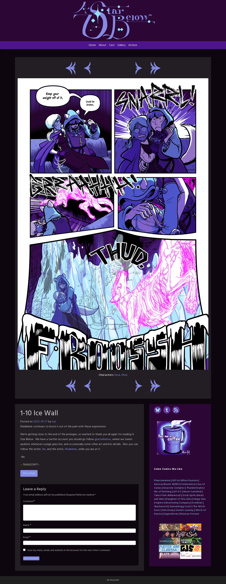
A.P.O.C (177, 492)
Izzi (54, 421)
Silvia (124, 375)
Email (26, 537)
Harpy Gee (200, 499)
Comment (28, 501)
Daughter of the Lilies (178, 499)
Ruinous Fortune (189, 514)
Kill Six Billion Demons (185, 481)
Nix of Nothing (162, 492)
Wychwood (161, 507)
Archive (132, 45)
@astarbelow (103, 439)
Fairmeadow (188, 484)
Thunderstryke (195, 488)
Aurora (158, 484)
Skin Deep (168, 510)
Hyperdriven (171, 514)
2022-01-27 (40, 421)
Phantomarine (162, 481)
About (102, 45)
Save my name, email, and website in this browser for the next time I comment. (68, 550)
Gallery (121, 45)
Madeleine (71, 449)
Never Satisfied (192, 492)
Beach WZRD (171, 484)
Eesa (117, 375)
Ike (44, 449)
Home (92, 45)
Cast (112, 45)
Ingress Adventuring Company (172, 503)
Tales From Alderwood (167, 495)
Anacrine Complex (174, 488)
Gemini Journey (185, 510)
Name (26, 525)
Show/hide (29, 473)
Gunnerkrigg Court (180, 507)
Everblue (197, 503)
